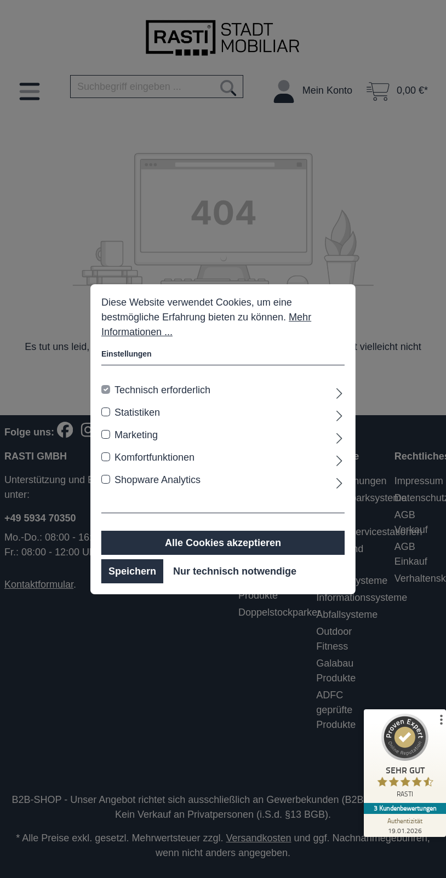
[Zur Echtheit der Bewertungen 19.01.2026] (405, 825)
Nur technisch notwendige (234, 571)
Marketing (136, 434)
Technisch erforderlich (162, 390)
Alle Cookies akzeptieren (223, 542)
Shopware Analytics (158, 479)
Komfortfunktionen (155, 457)
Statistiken (137, 412)
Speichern (132, 571)
